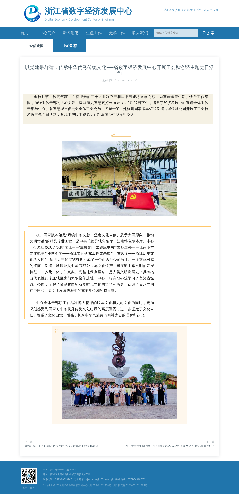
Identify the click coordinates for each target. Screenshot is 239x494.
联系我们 (140, 32)
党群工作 (117, 32)
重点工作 (94, 32)
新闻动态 (71, 32)
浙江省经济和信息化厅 (178, 10)
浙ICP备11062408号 (100, 485)
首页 (24, 32)
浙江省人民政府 (207, 10)
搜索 (208, 33)
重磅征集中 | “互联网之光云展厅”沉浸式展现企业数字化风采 (61, 445)
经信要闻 (36, 46)
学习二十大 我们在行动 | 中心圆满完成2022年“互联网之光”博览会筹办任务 (169, 445)
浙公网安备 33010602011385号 (130, 485)
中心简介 (47, 32)
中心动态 (70, 46)
